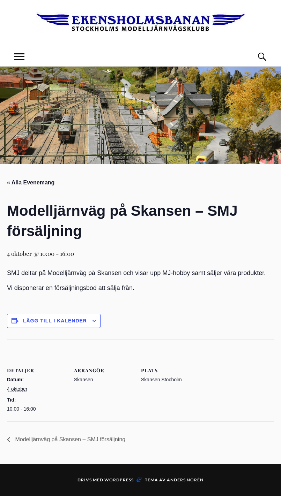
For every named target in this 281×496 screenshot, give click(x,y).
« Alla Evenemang (30, 182)
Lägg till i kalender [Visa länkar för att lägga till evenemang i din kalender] (55, 320)
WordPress (119, 479)
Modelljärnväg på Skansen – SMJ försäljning (69, 439)
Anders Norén (185, 479)
